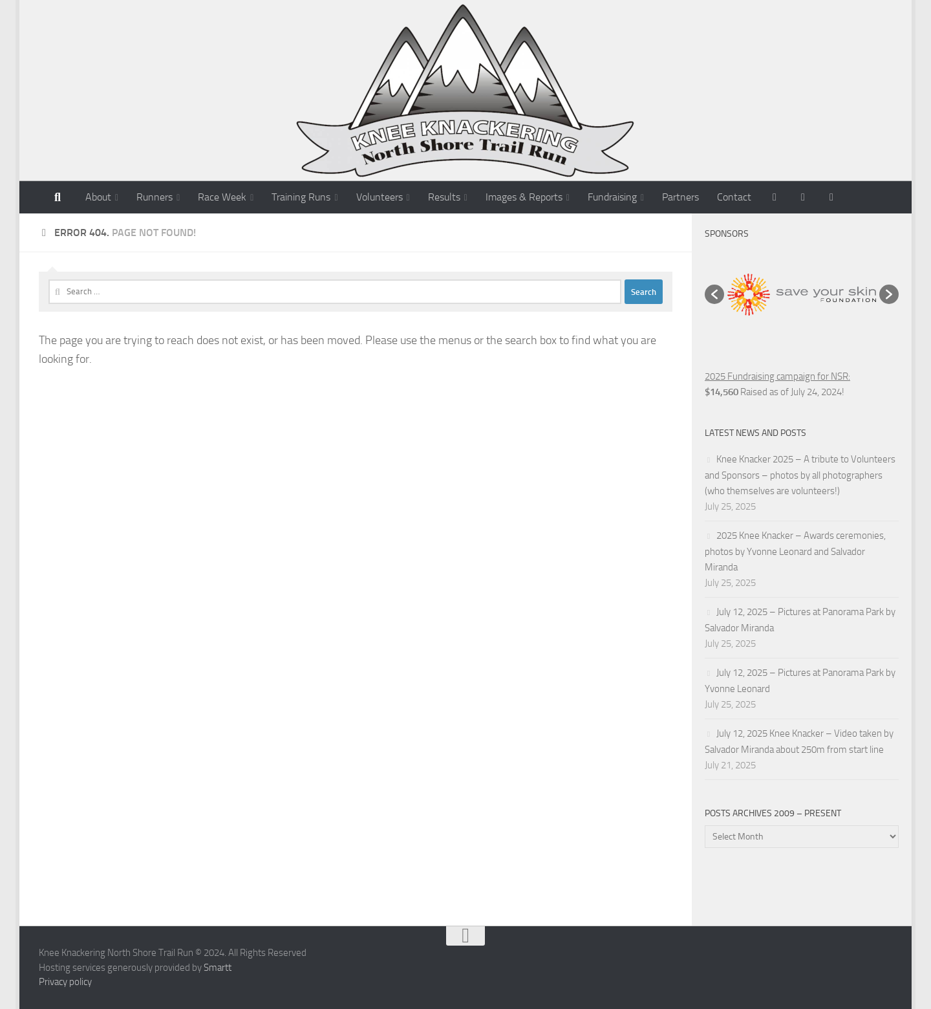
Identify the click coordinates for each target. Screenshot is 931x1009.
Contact (734, 197)
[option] (801, 295)
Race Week (222, 197)
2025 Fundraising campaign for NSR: (777, 376)
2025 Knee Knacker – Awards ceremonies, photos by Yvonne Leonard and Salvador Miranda (795, 551)
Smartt (217, 967)
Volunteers (379, 197)
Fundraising (612, 197)
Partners (680, 197)
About (98, 197)
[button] (714, 294)
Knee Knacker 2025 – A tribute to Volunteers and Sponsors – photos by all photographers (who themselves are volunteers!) (800, 475)
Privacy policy (65, 982)
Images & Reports (524, 197)
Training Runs (301, 197)
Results (444, 197)
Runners (154, 197)
